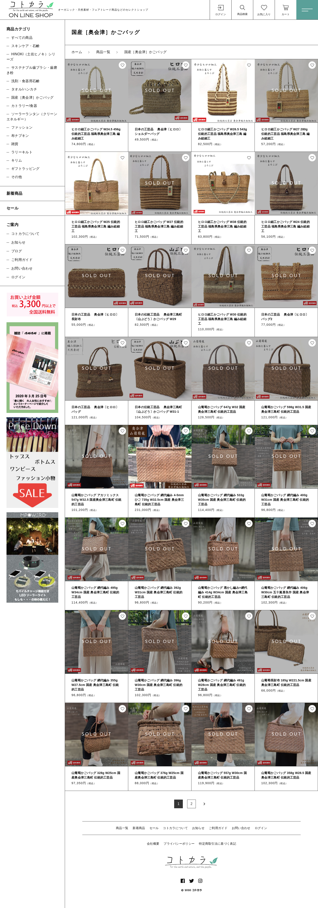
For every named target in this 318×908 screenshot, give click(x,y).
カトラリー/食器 (24, 106)
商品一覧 (122, 828)
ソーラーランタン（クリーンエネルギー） (31, 116)
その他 (16, 177)
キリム (16, 160)
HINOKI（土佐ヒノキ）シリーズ (30, 56)
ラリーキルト (21, 152)
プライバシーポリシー (179, 843)
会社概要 (153, 843)
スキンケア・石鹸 (25, 46)
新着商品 (139, 828)
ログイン (261, 828)
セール (154, 828)
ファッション (21, 127)
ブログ (16, 251)
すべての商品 (21, 37)
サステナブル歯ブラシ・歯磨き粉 (31, 70)
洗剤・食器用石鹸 (25, 81)
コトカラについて (175, 828)
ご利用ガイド (218, 828)
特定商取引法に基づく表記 (217, 843)
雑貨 (14, 144)
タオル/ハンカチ (24, 89)
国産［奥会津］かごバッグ (32, 97)
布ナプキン (20, 135)
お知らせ (198, 828)
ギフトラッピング (25, 168)
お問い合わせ (241, 828)
